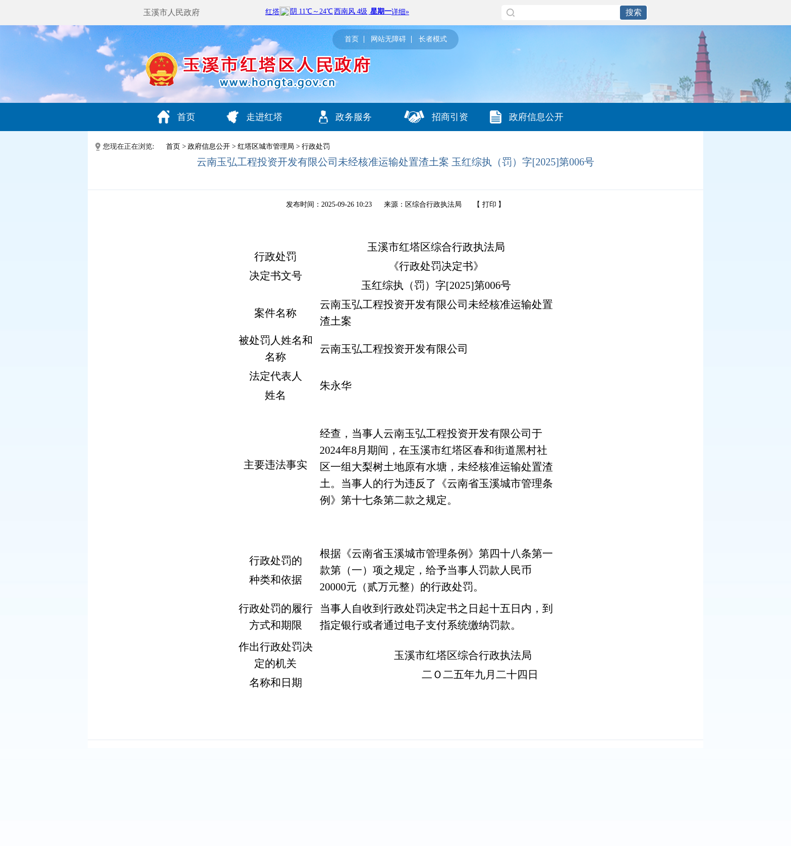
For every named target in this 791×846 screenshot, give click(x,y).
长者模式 (433, 39)
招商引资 (436, 116)
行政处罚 (316, 146)
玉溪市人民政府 (171, 12)
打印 (489, 204)
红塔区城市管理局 (266, 146)
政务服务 (345, 117)
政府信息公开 (526, 117)
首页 (352, 39)
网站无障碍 (388, 39)
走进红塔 (254, 117)
